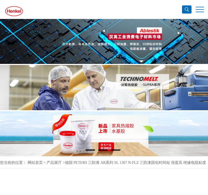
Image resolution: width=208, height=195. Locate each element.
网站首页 (35, 163)
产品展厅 (54, 163)
